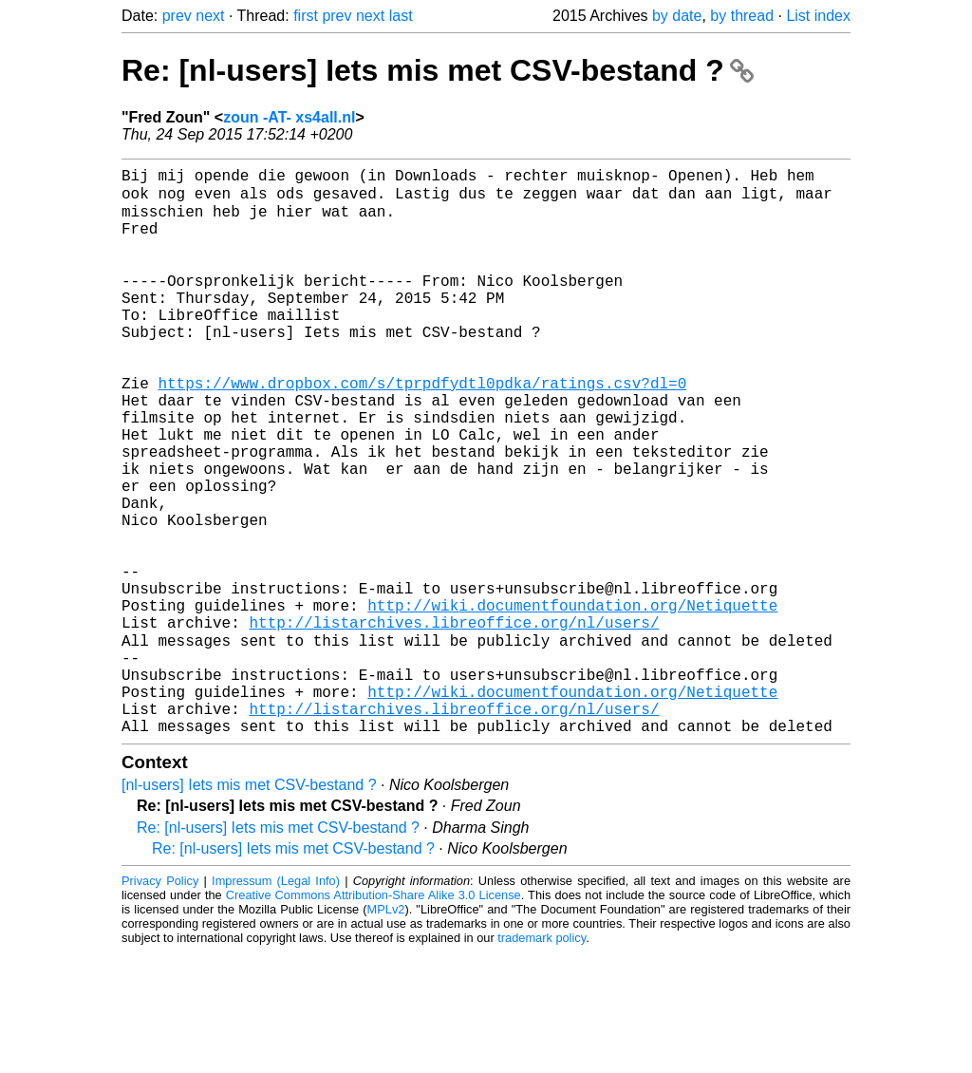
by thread (742, 16)
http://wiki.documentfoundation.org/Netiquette (572, 699)
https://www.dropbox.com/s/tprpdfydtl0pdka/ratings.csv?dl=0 (422, 428)
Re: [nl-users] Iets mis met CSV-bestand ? (438, 70)
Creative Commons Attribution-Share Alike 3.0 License (373, 1015)
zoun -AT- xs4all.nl (289, 117)
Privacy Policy (160, 1001)
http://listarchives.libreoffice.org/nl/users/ (454, 720)
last (401, 16)
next (210, 16)
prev (177, 16)
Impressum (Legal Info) (276, 1001)
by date (676, 16)
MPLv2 (386, 1030)
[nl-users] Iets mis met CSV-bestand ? (249, 905)
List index (818, 16)
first (305, 16)
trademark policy (541, 1058)
